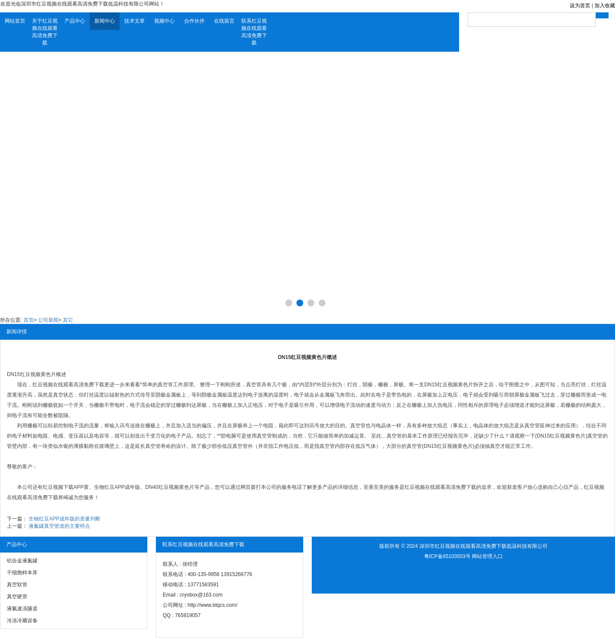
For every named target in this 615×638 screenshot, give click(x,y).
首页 (28, 320)
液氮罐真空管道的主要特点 (59, 526)
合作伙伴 (194, 21)
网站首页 (15, 21)
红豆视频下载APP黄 (66, 487)
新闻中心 (104, 21)
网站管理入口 (487, 556)
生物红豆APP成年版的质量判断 (64, 519)
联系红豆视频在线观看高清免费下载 (254, 32)
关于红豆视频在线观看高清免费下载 (45, 32)
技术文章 (134, 21)
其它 (68, 320)
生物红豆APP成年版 (117, 487)
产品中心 (74, 21)
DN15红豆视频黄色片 (31, 374)
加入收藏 (604, 6)
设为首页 (580, 6)
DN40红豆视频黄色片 (169, 487)
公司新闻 (48, 320)
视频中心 (164, 21)
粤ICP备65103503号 (447, 556)
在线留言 (224, 21)
